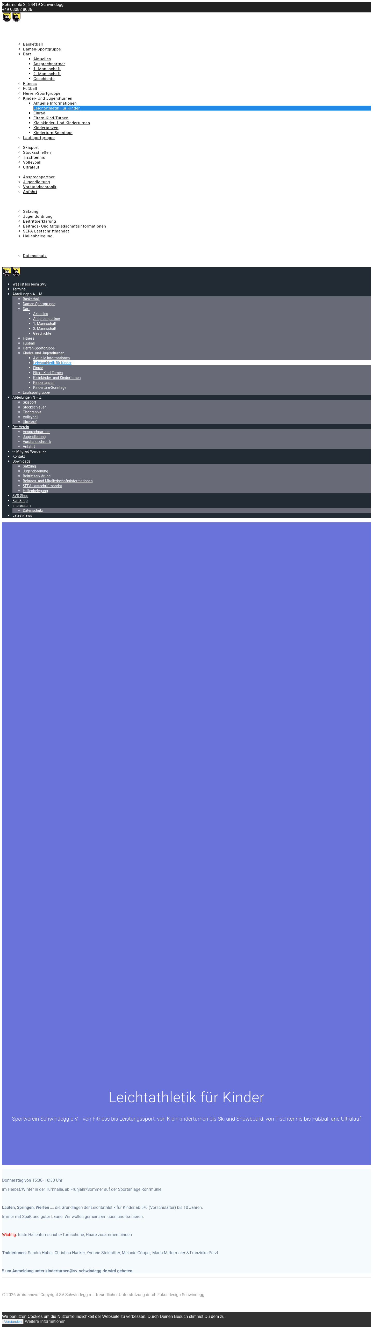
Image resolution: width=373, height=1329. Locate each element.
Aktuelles (42, 59)
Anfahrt (30, 191)
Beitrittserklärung (39, 221)
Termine (20, 34)
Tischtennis (34, 157)
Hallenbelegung (38, 236)
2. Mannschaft (47, 73)
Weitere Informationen (45, 1321)
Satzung (30, 211)
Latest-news (23, 261)
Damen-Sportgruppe (42, 49)
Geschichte (44, 78)
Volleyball (32, 162)
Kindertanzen (46, 128)
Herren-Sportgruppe (42, 93)
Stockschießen (37, 152)
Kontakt (20, 202)
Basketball (33, 44)
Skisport (31, 147)
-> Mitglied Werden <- (32, 197)
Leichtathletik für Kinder (56, 108)
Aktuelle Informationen (55, 103)
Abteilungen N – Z (29, 143)
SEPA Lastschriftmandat (46, 231)
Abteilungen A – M (29, 39)
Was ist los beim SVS (31, 29)
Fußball (30, 88)
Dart (27, 54)
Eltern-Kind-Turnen (50, 118)
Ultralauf (31, 167)
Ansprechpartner (49, 64)
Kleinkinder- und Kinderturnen (61, 123)
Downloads (23, 207)
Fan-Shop (21, 246)
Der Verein (22, 172)
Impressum (23, 251)
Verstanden (12, 1322)
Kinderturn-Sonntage (53, 132)
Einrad (39, 113)
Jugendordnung (38, 216)
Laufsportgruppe (39, 137)
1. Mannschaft (47, 69)
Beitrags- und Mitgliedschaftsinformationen (64, 226)
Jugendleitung (36, 182)
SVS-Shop (21, 241)
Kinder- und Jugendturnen (48, 98)
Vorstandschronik (39, 187)
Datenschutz (35, 255)
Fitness (30, 83)
